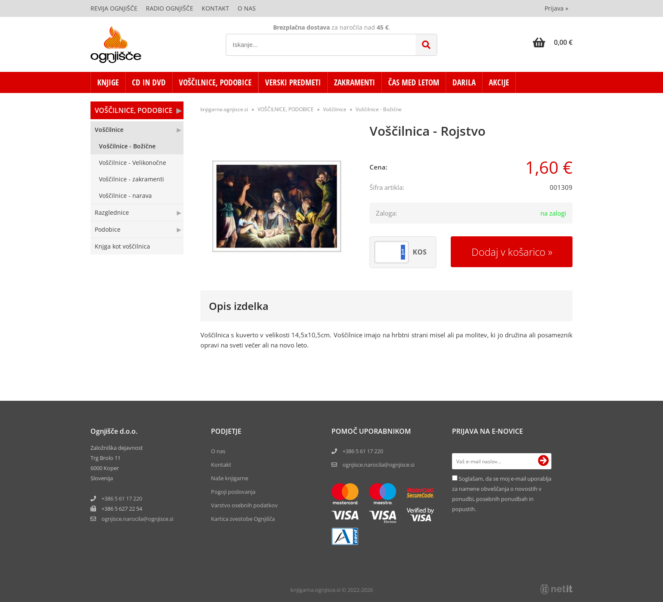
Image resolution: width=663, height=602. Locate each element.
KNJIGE (108, 82)
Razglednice (112, 212)
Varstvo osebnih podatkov (244, 505)
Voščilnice (109, 130)
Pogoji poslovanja (233, 491)
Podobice (108, 229)
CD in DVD (149, 82)
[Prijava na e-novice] (543, 461)
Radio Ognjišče (169, 8)
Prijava (556, 8)
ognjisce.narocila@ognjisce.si (378, 464)
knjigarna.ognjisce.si (224, 109)
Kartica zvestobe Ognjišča (243, 519)
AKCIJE (499, 82)
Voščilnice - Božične (127, 146)
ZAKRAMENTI (354, 82)
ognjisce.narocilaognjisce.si (137, 519)
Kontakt (215, 8)
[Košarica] (553, 42)
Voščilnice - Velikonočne (132, 163)
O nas (247, 8)
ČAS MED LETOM (413, 82)
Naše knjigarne (229, 478)
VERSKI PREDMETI (293, 82)
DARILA (464, 82)
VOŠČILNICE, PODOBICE (215, 82)
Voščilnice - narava (125, 196)
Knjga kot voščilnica (122, 246)
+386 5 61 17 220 (121, 498)
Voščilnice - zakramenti (131, 179)
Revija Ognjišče (113, 8)
